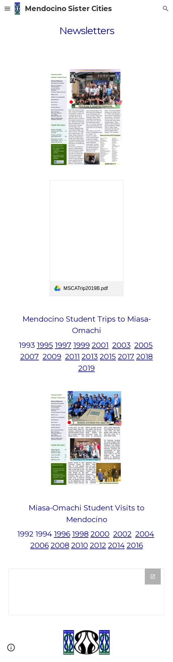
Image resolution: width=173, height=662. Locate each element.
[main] (86, 30)
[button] (7, 8)
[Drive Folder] (86, 592)
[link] (86, 238)
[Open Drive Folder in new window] (153, 577)
